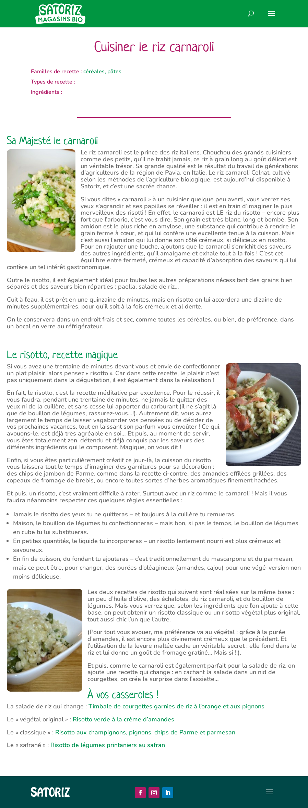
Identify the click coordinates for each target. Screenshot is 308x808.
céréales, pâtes (102, 71)
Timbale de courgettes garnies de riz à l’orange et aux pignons (176, 706)
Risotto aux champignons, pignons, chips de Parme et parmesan (145, 732)
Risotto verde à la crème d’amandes (123, 719)
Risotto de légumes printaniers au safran (107, 745)
